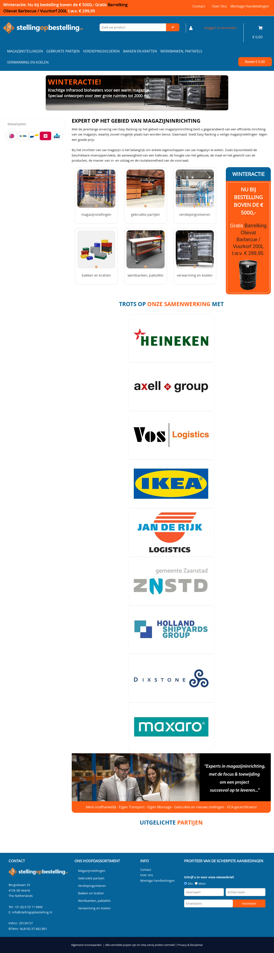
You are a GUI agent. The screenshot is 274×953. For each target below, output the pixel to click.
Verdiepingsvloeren (101, 51)
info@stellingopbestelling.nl (32, 912)
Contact (198, 6)
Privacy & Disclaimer (190, 945)
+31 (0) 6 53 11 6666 (28, 907)
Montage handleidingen (249, 6)
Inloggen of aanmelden (220, 28)
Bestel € (255, 62)
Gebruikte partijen (63, 51)
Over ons (219, 6)
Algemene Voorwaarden (86, 945)
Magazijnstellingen (25, 51)
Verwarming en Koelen (28, 62)
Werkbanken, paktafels (181, 51)
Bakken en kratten (140, 51)
